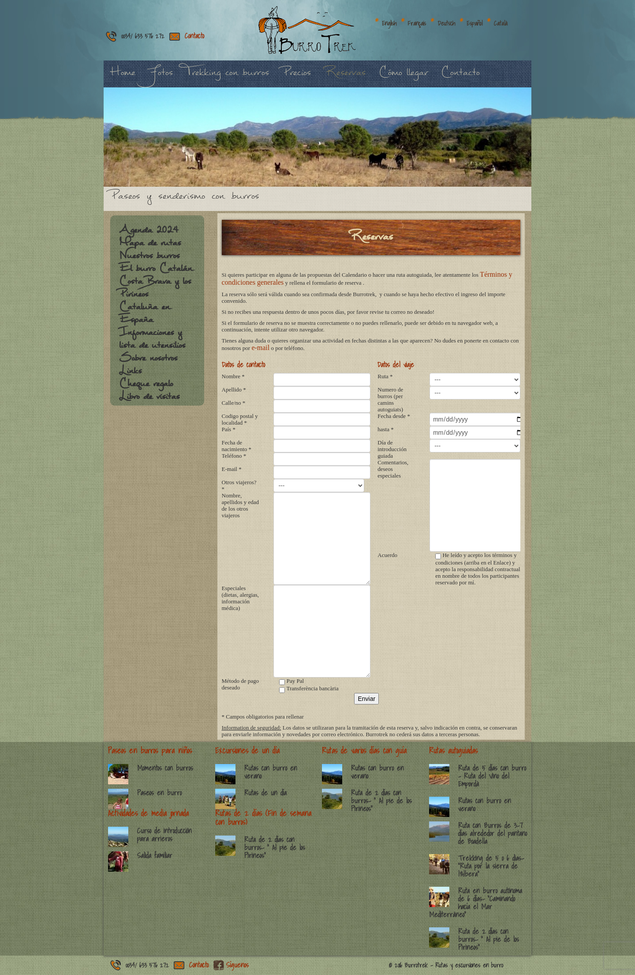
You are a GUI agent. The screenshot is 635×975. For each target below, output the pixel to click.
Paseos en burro (159, 792)
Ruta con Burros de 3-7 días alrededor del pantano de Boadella (492, 833)
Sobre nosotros (148, 362)
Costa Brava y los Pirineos (155, 292)
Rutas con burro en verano (270, 772)
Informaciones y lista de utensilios (152, 343)
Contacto (194, 35)
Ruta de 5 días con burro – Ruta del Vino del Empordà (492, 776)
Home (122, 77)
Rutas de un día (265, 792)
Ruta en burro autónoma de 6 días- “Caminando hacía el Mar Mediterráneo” (475, 902)
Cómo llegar (403, 77)
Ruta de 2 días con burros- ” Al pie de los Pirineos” (274, 847)
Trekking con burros (227, 77)
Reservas (345, 77)
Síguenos (237, 965)
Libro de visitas (149, 401)
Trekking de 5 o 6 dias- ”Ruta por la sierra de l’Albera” (491, 866)
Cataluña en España (144, 317)
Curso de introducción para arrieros (164, 834)
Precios (296, 77)
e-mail (260, 347)
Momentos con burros (165, 768)
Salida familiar (154, 855)
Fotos (161, 77)
